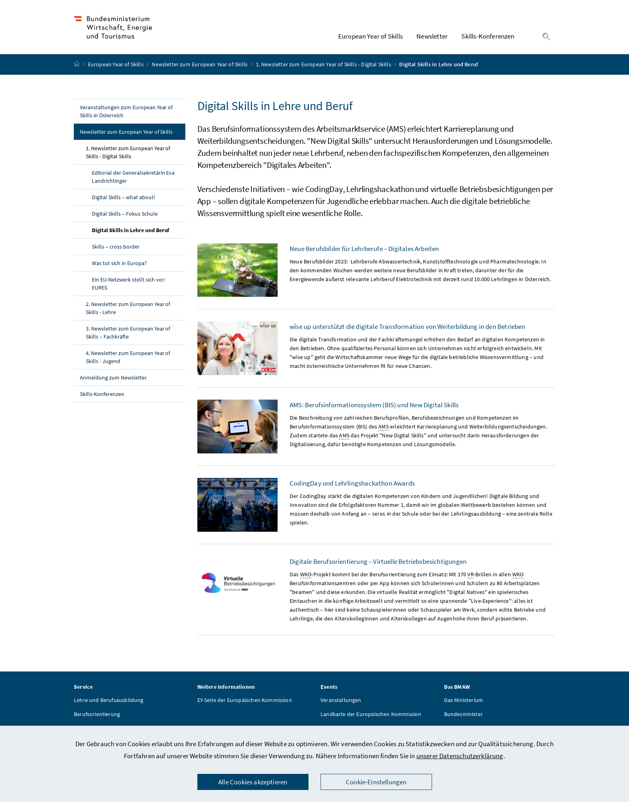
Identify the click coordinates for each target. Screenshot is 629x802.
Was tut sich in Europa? (119, 263)
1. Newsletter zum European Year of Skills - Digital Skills (324, 65)
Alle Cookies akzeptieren (252, 782)
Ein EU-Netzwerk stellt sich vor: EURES (128, 284)
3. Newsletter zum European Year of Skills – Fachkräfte (128, 333)
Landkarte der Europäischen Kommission (371, 715)
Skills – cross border (116, 247)
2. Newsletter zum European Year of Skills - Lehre (128, 308)
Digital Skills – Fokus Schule (125, 214)
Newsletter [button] (432, 36)
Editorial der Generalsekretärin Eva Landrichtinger (133, 177)
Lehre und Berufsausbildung (109, 701)
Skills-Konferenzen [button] (487, 36)
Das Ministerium (463, 701)
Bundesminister (463, 715)
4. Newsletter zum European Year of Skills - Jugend (128, 357)
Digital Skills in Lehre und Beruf (138, 231)
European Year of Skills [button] (370, 36)
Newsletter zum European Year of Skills (200, 65)
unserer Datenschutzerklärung (459, 755)
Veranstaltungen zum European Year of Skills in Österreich (126, 112)
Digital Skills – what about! (123, 198)
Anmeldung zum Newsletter (113, 378)
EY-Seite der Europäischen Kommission (244, 701)
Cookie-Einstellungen (376, 782)
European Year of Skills (116, 65)
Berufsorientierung (97, 715)
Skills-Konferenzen (102, 394)
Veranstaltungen (341, 701)
